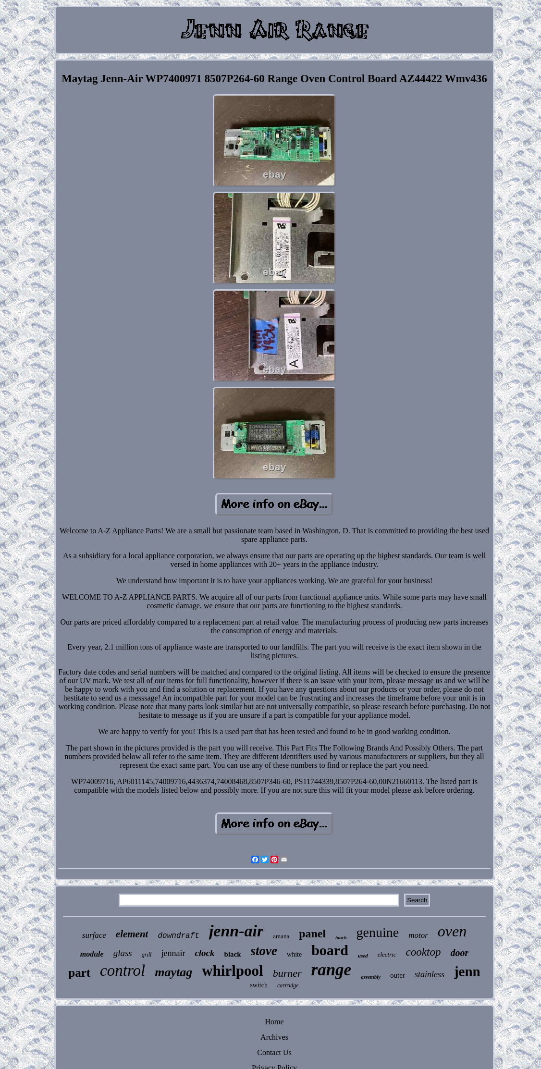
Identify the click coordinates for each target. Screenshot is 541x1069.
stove (264, 951)
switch (259, 985)
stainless (429, 974)
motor (418, 935)
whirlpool (232, 970)
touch (340, 937)
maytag (173, 972)
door (459, 952)
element (132, 934)
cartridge (288, 985)
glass (122, 953)
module (92, 954)
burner (287, 973)
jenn (467, 971)
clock (204, 953)
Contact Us (274, 1052)
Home (274, 1022)
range (331, 969)
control (122, 970)
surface (94, 935)
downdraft (178, 936)
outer (397, 975)
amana (281, 936)
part (79, 972)
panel (312, 933)
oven (452, 931)
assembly (371, 977)
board (329, 950)
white (294, 954)
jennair (173, 953)
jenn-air (236, 931)
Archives (274, 1037)
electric (387, 954)
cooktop (423, 952)
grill (147, 954)
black (232, 954)
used (363, 955)
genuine (378, 932)
